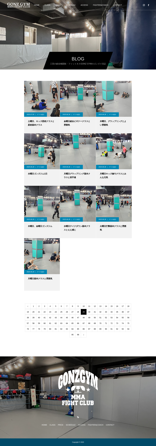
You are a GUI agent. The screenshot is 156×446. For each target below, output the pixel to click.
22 (45, 312)
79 (45, 329)
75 (128, 323)
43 (56, 318)
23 (50, 312)
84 (73, 329)
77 (33, 329)
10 (84, 306)
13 (100, 306)
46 (73, 318)
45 (67, 318)
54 (117, 318)
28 (78, 312)
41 (45, 318)
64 (67, 323)
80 (50, 329)
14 (106, 306)
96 (78, 335)
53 (112, 318)
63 (61, 323)
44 (61, 318)
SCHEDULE (70, 5)
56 (128, 318)
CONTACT (118, 5)
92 (117, 329)
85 (78, 329)
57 (28, 323)
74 (123, 323)
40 (39, 318)
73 (117, 323)
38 (28, 318)
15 (112, 306)
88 (95, 329)
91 (112, 329)
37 (128, 312)
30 (89, 312)
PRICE (58, 5)
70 (100, 323)
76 (28, 329)
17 (123, 306)
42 (50, 318)
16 (117, 306)
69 (95, 323)
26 (67, 312)
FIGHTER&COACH (100, 5)
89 (100, 329)
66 (78, 323)
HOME (36, 5)
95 (73, 335)
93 (123, 329)
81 (56, 329)
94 (128, 329)
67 (84, 323)
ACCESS (84, 5)
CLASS (47, 5)
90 (106, 329)
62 (56, 323)
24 (56, 312)
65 (73, 323)
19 (28, 312)
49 (89, 318)
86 (84, 329)
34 (112, 312)
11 (89, 306)
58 (33, 323)
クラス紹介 (40, 114)
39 (33, 318)
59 (39, 323)
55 (123, 318)
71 (106, 323)
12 (95, 306)
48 (84, 318)
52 (106, 318)
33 (106, 312)
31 (95, 312)
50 (95, 318)
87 (89, 329)
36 (123, 312)
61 (50, 323)
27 (73, 312)
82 (61, 329)
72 (112, 323)
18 (128, 306)
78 (39, 329)
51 (100, 318)
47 (78, 318)
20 (33, 312)
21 (39, 312)
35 (117, 312)
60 (45, 323)
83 (67, 329)
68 (89, 323)
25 (61, 312)
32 (100, 312)
